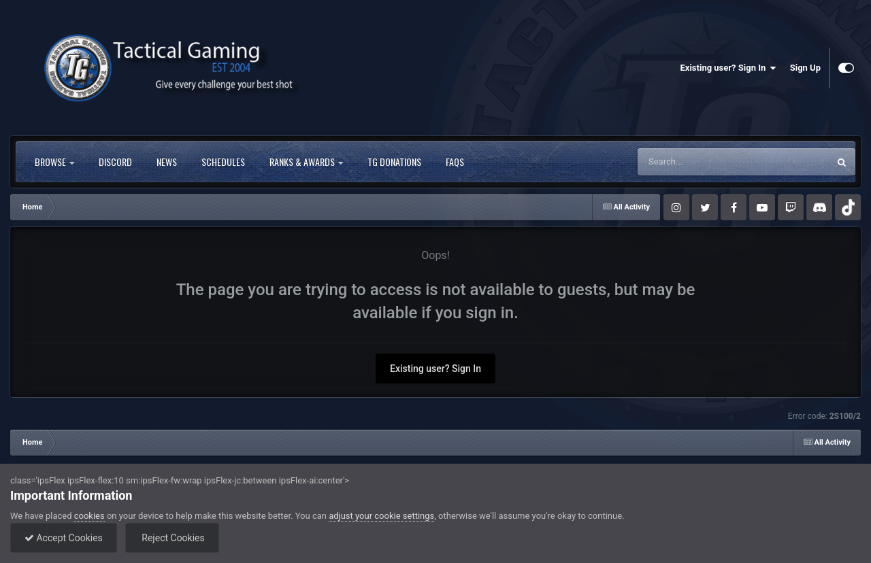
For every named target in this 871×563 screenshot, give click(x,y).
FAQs (454, 161)
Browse (54, 161)
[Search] (699, 161)
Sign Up (805, 68)
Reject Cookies (172, 537)
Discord (115, 161)
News (166, 161)
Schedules (223, 161)
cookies (89, 516)
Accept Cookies (63, 537)
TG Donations (394, 161)
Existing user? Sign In (728, 68)
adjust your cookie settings (381, 516)
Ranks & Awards (306, 161)
